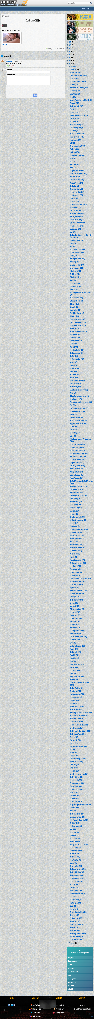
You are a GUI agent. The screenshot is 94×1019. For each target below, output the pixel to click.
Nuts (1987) (73, 749)
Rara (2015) (73, 97)
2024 (70, 42)
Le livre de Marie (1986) (76, 789)
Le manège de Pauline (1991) (77, 631)
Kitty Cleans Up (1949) (75, 271)
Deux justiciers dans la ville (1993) (79, 529)
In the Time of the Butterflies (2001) (79, 820)
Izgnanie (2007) (74, 523)
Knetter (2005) (74, 703)
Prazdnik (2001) (74, 649)
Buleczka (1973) (74, 737)
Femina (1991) (73, 557)
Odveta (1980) (73, 430)
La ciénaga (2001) (74, 832)
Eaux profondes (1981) (75, 740)
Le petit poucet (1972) (75, 566)
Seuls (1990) (73, 405)
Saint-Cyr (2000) (74, 700)
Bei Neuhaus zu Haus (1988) (77, 214)
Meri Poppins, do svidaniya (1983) (78, 746)
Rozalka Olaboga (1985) (76, 505)
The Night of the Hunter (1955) (78, 869)
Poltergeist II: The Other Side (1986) (79, 845)
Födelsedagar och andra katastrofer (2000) (81, 713)
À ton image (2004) (75, 262)
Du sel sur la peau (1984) (76, 585)
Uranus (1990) (73, 863)
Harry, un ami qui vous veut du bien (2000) (80, 805)
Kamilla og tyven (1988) (76, 826)
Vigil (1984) (73, 829)
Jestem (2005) (73, 752)
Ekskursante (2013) (75, 164)
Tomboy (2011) (73, 280)
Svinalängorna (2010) (75, 277)
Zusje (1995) (73, 906)
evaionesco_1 (9, 61)
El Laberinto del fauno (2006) (77, 609)
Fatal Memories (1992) (76, 615)
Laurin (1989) (73, 674)
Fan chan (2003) (74, 768)
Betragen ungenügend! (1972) (77, 146)
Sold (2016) (73, 109)
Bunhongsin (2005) (75, 624)
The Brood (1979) (74, 927)
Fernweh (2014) (74, 168)
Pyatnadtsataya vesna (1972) (77, 560)
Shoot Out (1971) (74, 835)
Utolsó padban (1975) (75, 310)
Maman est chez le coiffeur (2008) (79, 88)
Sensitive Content (60, 1013)
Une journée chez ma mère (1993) (78, 520)
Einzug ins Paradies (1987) (76, 475)
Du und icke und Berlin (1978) (77, 517)
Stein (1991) (73, 436)
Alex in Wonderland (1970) (77, 937)
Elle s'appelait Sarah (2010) (77, 265)
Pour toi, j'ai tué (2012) (76, 220)
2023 (70, 45)
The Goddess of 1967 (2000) (77, 814)
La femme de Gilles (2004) (76, 722)
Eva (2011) (72, 246)
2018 (70, 60)
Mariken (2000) (74, 667)
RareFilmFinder (36, 1005)
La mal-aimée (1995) (75, 848)
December (73, 67)
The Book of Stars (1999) (76, 600)
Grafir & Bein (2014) (75, 94)
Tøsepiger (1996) (74, 915)
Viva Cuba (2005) (74, 606)
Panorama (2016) (74, 103)
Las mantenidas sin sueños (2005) (78, 496)
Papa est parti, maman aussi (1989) (79, 924)
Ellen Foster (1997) (75, 841)
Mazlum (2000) (74, 347)
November (73, 70)
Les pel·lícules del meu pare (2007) (79, 390)
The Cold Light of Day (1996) (77, 872)
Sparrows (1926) (74, 884)
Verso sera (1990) (74, 808)
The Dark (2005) (74, 680)
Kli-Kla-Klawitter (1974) (76, 502)
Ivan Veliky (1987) (74, 118)
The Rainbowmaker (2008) (77, 353)
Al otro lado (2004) (75, 554)
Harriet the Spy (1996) (75, 860)
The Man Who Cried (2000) (77, 688)
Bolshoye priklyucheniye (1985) (78, 563)
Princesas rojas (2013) (76, 140)
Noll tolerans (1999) (75, 838)
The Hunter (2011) (74, 186)
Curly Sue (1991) (74, 756)
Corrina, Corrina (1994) (76, 851)
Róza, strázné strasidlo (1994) (77, 450)
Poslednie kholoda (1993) (76, 891)
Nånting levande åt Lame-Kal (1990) (79, 716)
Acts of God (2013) (75, 121)
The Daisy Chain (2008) (76, 328)
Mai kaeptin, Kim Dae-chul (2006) (78, 591)
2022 (70, 48)
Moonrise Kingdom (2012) (76, 183)
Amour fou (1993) (74, 792)
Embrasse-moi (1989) (75, 627)
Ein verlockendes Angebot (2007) (78, 322)
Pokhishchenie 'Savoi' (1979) (77, 894)
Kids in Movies (36, 1013)
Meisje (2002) (73, 811)
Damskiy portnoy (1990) (76, 866)
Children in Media (60, 1005)
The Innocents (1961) (75, 652)
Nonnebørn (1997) (74, 854)
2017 (70, 64)
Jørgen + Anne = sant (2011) (77, 250)
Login (83, 8)
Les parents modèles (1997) (77, 417)
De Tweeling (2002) (75, 640)
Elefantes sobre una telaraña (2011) (79, 115)
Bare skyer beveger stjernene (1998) (79, 774)
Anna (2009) (73, 393)
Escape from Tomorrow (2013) (77, 223)
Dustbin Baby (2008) (75, 433)
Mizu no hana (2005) (75, 177)
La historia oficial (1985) (76, 881)
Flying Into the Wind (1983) (77, 180)
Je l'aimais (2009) (74, 316)
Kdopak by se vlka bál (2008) (77, 447)
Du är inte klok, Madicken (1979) (78, 912)
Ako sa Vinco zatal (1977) (76, 298)
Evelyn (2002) (73, 661)
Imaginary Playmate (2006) (77, 463)
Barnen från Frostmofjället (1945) (78, 421)
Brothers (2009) (74, 365)
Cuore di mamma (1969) (76, 786)
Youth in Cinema (37, 1016)
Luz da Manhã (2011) (75, 152)
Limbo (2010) (73, 243)
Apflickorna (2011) (75, 274)
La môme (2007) (74, 603)
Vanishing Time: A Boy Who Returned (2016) (81, 100)
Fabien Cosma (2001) (75, 634)
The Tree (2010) (74, 356)
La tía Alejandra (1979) (76, 399)
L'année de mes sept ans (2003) (78, 759)
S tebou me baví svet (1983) (77, 783)
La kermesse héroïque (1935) (77, 460)
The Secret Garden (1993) (76, 777)
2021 (70, 51)
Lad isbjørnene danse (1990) (77, 694)
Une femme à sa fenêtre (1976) (78, 325)
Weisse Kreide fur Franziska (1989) (79, 486)
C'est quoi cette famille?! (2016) (78, 75)
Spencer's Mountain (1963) (77, 706)
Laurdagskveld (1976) (75, 597)
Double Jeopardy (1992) (76, 575)
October (73, 943)
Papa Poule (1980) (74, 588)
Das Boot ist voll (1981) (76, 918)
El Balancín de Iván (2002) (77, 301)
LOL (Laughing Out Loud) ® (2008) (79, 408)
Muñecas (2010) (74, 289)
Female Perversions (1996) (77, 478)
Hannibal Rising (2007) (76, 551)
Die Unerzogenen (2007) (76, 384)
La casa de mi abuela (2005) (77, 594)
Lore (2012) (73, 232)
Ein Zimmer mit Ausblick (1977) (78, 456)
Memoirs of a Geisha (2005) (77, 677)
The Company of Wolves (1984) (78, 734)
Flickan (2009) (74, 378)
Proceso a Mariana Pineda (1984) (78, 637)
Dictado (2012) (74, 198)
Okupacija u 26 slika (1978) (77, 240)
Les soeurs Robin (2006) (76, 572)
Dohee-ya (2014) (74, 79)
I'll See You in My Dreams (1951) (78, 878)
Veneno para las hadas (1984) (77, 817)
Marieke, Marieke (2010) (76, 217)
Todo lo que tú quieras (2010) (77, 259)
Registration (90, 8)
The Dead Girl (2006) (75, 387)
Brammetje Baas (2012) (76, 207)
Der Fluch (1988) (74, 798)
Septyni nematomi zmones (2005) (78, 424)
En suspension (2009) (75, 72)
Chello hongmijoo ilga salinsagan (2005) (80, 578)
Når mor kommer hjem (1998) (77, 581)
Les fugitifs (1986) (75, 511)
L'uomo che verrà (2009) (76, 341)
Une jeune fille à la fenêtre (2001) (78, 171)
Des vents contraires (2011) (77, 189)
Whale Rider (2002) (75, 930)
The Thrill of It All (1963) (76, 719)
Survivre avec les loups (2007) (77, 538)
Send (35, 95)
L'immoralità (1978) (75, 887)
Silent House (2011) (75, 201)
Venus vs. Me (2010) (75, 338)
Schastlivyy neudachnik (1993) (78, 934)
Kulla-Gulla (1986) (74, 368)
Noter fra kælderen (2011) (76, 195)
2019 (70, 57)
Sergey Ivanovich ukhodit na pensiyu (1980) (81, 402)
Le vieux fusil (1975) (75, 612)
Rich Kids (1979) (74, 743)
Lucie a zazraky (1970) (75, 499)
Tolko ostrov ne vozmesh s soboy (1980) (80, 396)
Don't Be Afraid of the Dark (77, 253)
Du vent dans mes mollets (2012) (78, 204)
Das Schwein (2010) (75, 283)
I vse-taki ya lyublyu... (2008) (77, 466)
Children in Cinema (36, 1009)
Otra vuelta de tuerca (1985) (77, 489)
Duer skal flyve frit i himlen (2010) (79, 453)
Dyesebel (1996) (74, 307)
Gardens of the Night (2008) (77, 535)
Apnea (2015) (73, 158)
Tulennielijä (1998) (75, 921)
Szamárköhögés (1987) (76, 569)
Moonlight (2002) (74, 655)
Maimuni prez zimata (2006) (77, 469)
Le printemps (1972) (75, 91)
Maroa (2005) (73, 371)
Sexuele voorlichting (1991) (77, 125)
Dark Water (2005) (75, 670)
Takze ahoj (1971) (74, 304)
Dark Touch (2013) (74, 131)
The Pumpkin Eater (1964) (76, 875)
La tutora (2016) (74, 85)
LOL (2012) (72, 143)
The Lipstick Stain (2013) (76, 106)
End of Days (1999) (75, 765)
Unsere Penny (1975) (75, 112)
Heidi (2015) (73, 161)
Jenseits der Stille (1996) (76, 762)
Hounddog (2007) (74, 514)
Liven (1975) (73, 643)
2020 (70, 54)
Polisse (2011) (73, 256)
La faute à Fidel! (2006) (76, 618)
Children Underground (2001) (77, 646)
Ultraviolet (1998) (74, 658)
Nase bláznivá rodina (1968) (77, 134)
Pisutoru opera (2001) (75, 903)
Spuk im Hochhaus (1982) (76, 545)
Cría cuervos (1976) (75, 795)
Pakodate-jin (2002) (75, 526)
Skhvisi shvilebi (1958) (76, 508)
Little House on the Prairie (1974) (78, 174)
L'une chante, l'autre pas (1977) (78, 664)
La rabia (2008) (74, 427)
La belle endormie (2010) (76, 268)
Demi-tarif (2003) (74, 823)
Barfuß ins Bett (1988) (75, 691)
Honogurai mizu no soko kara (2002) (79, 725)
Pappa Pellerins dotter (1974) (77, 137)
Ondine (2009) (73, 344)
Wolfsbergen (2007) (75, 335)
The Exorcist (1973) (75, 857)
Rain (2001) (73, 897)
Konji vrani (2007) (74, 374)
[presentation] (20, 89)
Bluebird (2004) (74, 542)
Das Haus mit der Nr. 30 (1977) (77, 411)
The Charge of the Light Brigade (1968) (80, 731)
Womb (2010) (73, 362)
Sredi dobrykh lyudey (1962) (77, 313)
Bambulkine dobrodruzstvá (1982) (78, 332)
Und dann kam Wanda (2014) (77, 155)
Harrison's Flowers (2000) (76, 226)
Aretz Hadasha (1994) (75, 621)
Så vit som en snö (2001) (76, 900)
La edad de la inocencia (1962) (78, 82)
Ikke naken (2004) (75, 909)
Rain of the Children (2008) (77, 350)
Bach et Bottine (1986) (76, 532)
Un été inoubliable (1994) (76, 940)
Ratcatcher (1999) (75, 771)
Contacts (82, 1005)
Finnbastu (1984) (74, 149)
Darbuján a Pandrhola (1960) (77, 444)
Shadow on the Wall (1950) (77, 548)
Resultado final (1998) (76, 709)
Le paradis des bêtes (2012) (77, 192)
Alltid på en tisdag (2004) (76, 472)
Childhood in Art (60, 1009)
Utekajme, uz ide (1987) (76, 211)
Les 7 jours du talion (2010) (77, 359)
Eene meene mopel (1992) (76, 492)
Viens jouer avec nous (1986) (77, 381)
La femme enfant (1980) (76, 697)
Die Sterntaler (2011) (75, 229)
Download (4, 45)
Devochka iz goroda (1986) (77, 728)
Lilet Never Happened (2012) (77, 128)
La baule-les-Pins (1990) (76, 780)
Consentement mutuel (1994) (77, 319)
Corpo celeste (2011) (75, 286)
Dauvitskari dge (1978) (76, 802)
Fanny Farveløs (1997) (75, 414)
